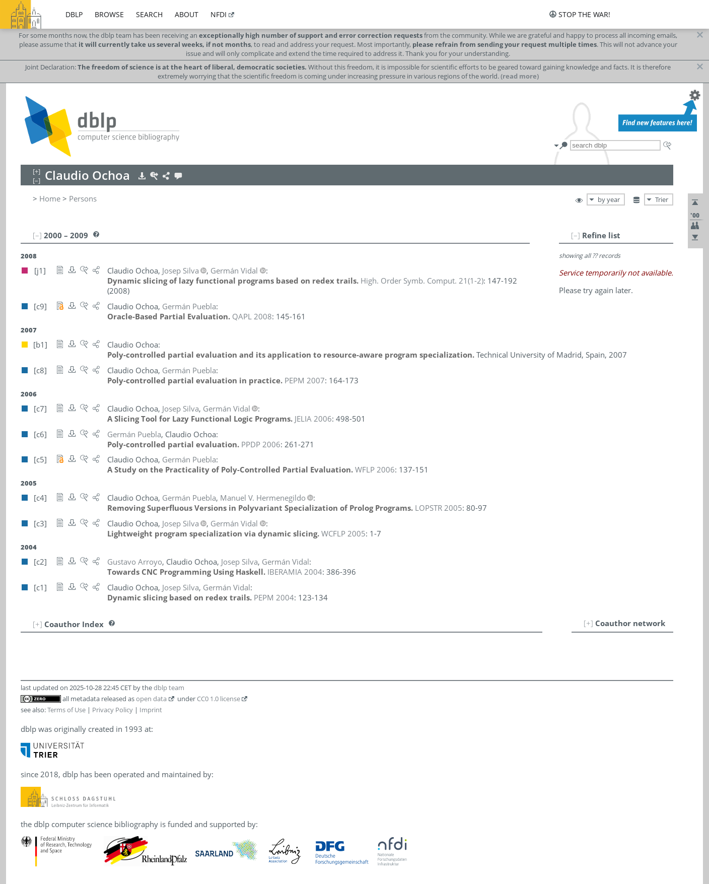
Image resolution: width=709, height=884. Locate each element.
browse (109, 14)
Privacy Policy (112, 709)
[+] (588, 623)
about (186, 14)
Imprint (150, 709)
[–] (575, 235)
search (149, 14)
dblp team (169, 687)
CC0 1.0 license (218, 698)
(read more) (520, 76)
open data (151, 698)
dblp (74, 14)
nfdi (218, 14)
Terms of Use (66, 709)
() (422, 281)
